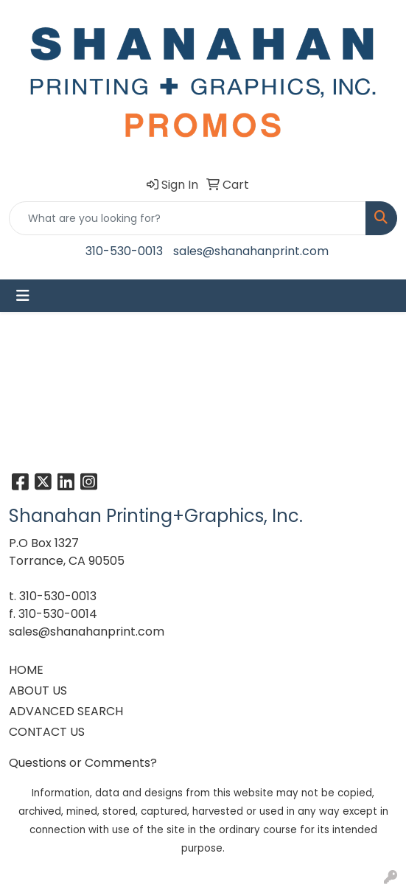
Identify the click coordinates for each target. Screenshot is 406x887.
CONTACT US (47, 731)
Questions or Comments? (83, 762)
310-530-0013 (124, 251)
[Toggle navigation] (22, 295)
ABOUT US (38, 690)
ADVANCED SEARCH (66, 711)
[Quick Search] (187, 218)
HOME (26, 669)
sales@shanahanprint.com (251, 251)
